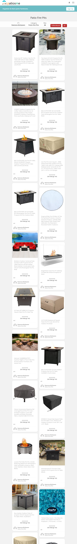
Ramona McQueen (23, 75)
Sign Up (70, 9)
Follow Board (56, 25)
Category (34, 24)
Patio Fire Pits (22, 77)
